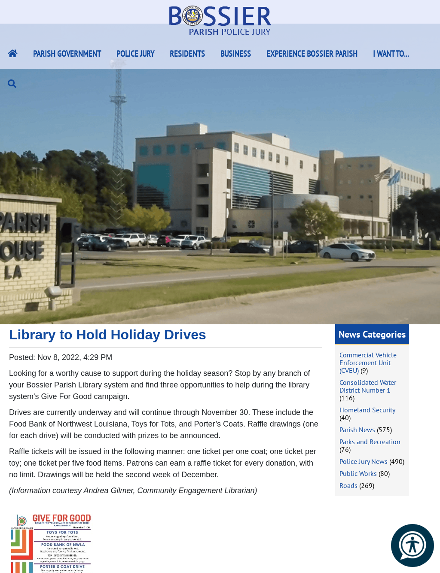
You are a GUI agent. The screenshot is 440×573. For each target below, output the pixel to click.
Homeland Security (367, 409)
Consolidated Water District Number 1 (367, 386)
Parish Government (67, 53)
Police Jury (135, 53)
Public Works (358, 473)
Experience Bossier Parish (312, 53)
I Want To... (391, 53)
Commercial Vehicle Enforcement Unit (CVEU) (368, 363)
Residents (187, 53)
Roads (348, 485)
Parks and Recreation (369, 441)
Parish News (357, 429)
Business (235, 53)
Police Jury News (363, 461)
